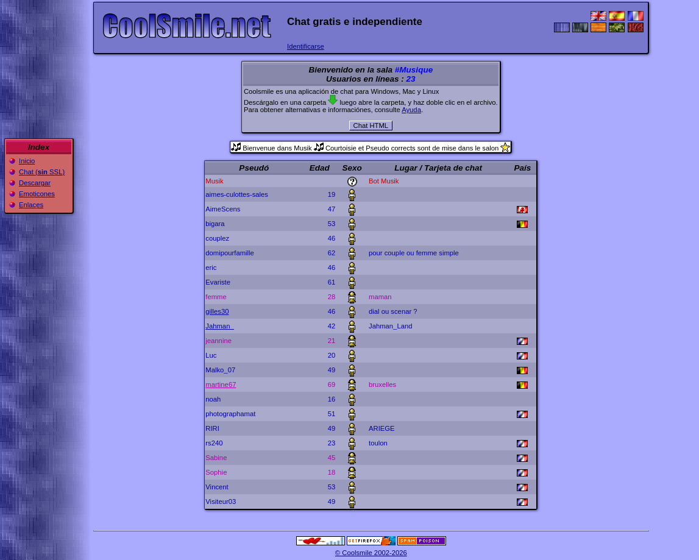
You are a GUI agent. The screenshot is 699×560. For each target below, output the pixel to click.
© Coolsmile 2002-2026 (371, 552)
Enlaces (31, 204)
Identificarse (305, 46)
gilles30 (217, 311)
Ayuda (411, 109)
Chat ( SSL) (42, 171)
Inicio (27, 161)
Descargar (35, 182)
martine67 (220, 384)
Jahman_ (219, 326)
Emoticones (37, 193)
